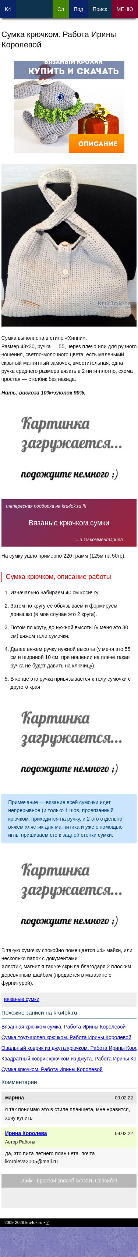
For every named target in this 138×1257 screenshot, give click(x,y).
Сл (60, 9)
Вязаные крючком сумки (69, 523)
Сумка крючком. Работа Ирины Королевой (52, 1069)
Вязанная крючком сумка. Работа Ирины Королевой (63, 1027)
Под (78, 9)
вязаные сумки (21, 999)
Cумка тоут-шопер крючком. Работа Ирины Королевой (66, 1037)
